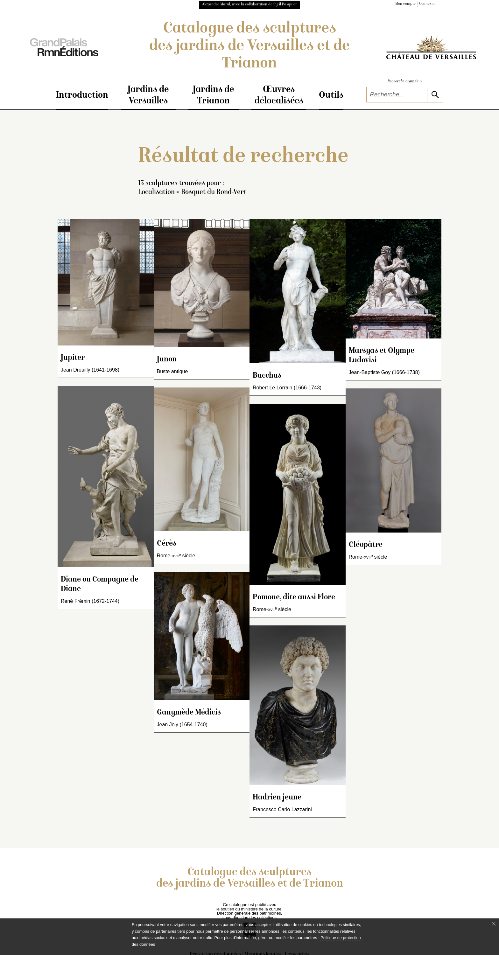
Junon (167, 360)
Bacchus (267, 376)
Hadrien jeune (277, 798)
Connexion (428, 4)
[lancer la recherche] (435, 94)
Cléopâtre (366, 545)
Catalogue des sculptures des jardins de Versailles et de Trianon (249, 46)
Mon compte (405, 4)
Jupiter (73, 358)
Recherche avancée (405, 82)
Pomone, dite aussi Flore (294, 598)
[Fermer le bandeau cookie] (493, 924)
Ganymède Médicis (189, 713)
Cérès (166, 544)
